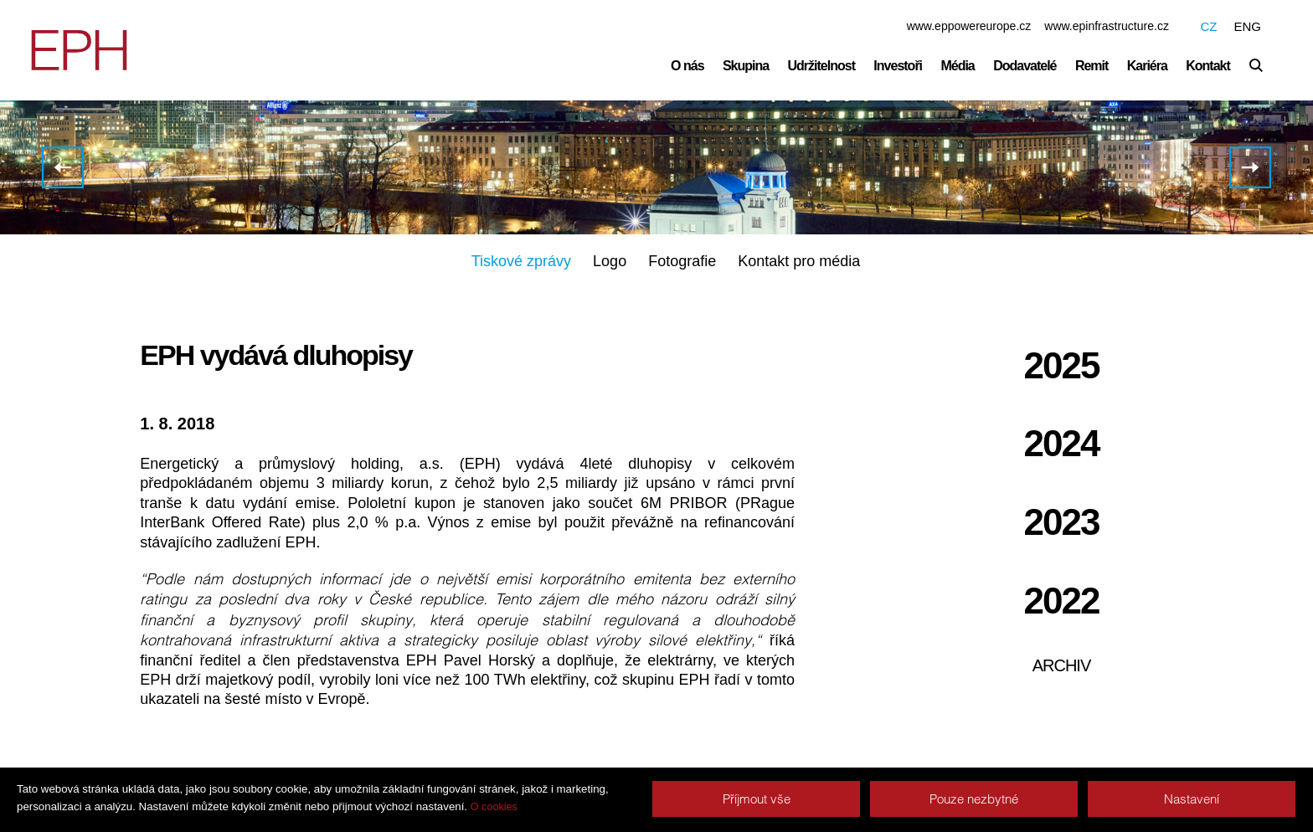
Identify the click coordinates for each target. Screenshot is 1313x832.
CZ (1208, 26)
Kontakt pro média (799, 261)
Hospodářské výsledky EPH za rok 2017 (1250, 167)
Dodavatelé (1024, 66)
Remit (1091, 66)
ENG (1247, 26)
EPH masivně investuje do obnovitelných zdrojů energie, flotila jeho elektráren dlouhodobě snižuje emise (63, 167)
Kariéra (1147, 66)
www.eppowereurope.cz (969, 26)
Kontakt (1208, 66)
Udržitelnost (821, 66)
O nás (687, 66)
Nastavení (1191, 799)
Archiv (1061, 665)
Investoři (897, 66)
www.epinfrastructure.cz (1106, 26)
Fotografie (682, 261)
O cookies (494, 807)
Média (957, 66)
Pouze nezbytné (973, 799)
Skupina (746, 66)
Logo (609, 261)
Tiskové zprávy (521, 261)
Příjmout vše (756, 799)
